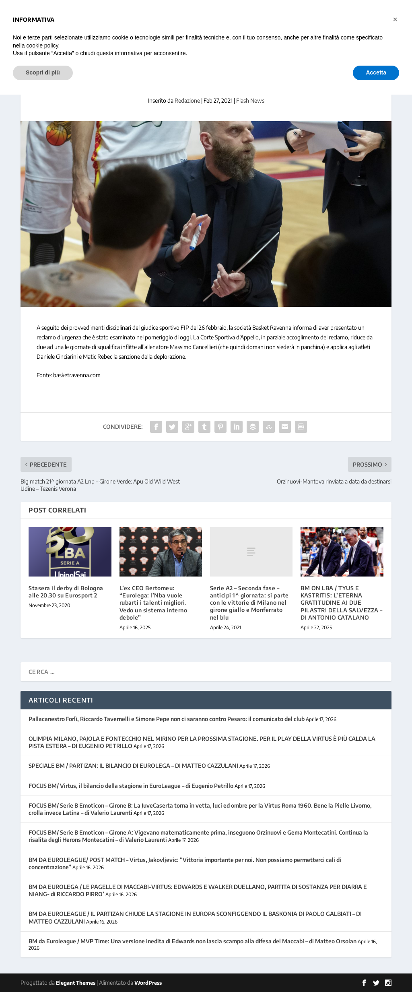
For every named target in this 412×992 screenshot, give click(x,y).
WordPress (148, 983)
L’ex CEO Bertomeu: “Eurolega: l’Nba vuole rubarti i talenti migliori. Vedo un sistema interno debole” (153, 603)
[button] (395, 19)
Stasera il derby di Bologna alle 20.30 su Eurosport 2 (66, 592)
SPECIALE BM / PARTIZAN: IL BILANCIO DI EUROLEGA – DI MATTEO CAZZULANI (133, 765)
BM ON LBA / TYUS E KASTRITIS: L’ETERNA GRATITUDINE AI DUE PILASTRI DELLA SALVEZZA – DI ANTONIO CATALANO (342, 603)
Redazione (187, 100)
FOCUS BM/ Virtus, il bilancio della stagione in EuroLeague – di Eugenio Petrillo (131, 785)
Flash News (250, 100)
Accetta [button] (376, 72)
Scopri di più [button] (43, 72)
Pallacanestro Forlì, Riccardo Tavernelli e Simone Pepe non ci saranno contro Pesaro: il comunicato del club (167, 718)
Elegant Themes (75, 983)
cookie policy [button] (42, 45)
